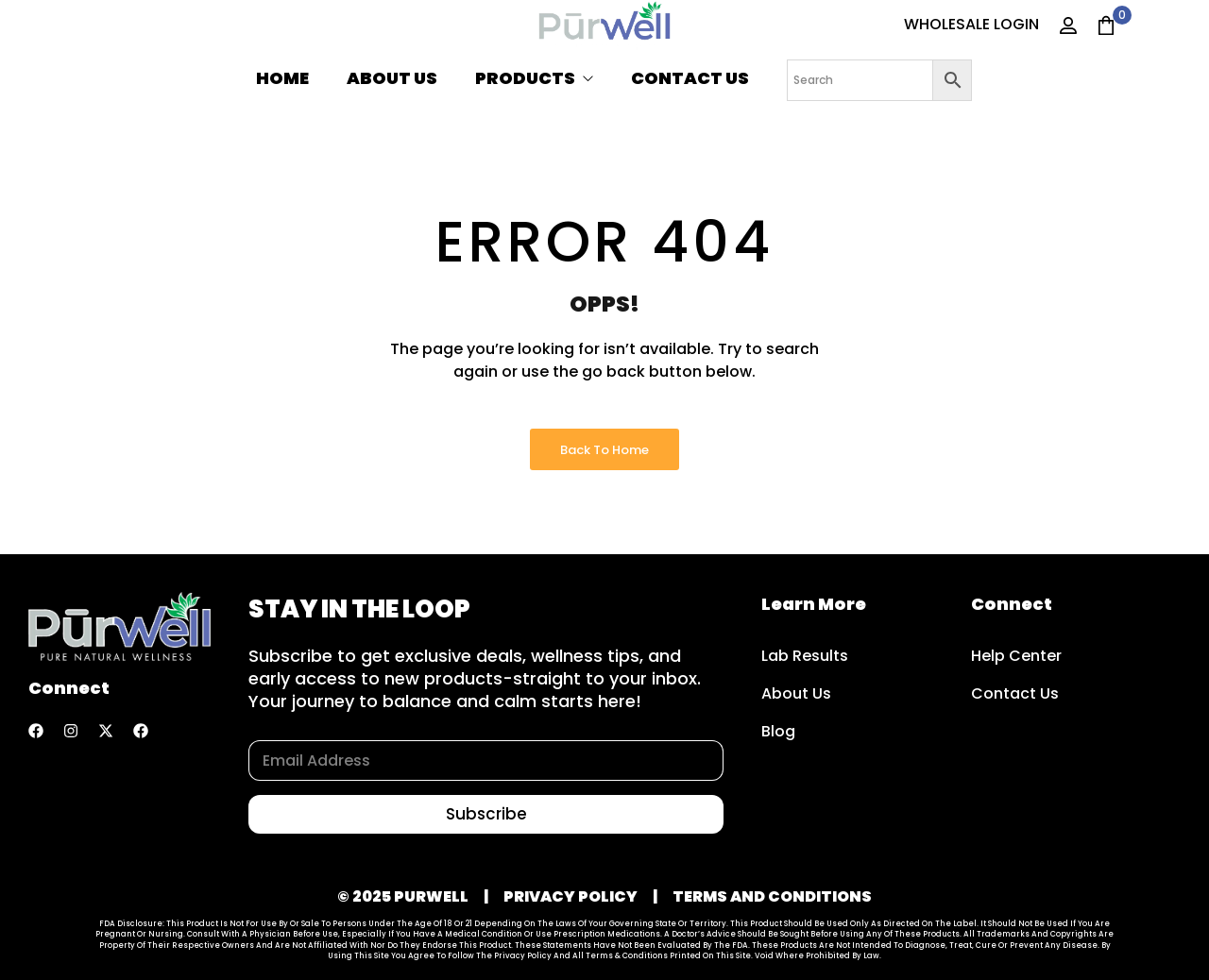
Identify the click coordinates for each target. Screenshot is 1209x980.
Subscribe (486, 814)
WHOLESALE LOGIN (971, 24)
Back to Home (604, 450)
